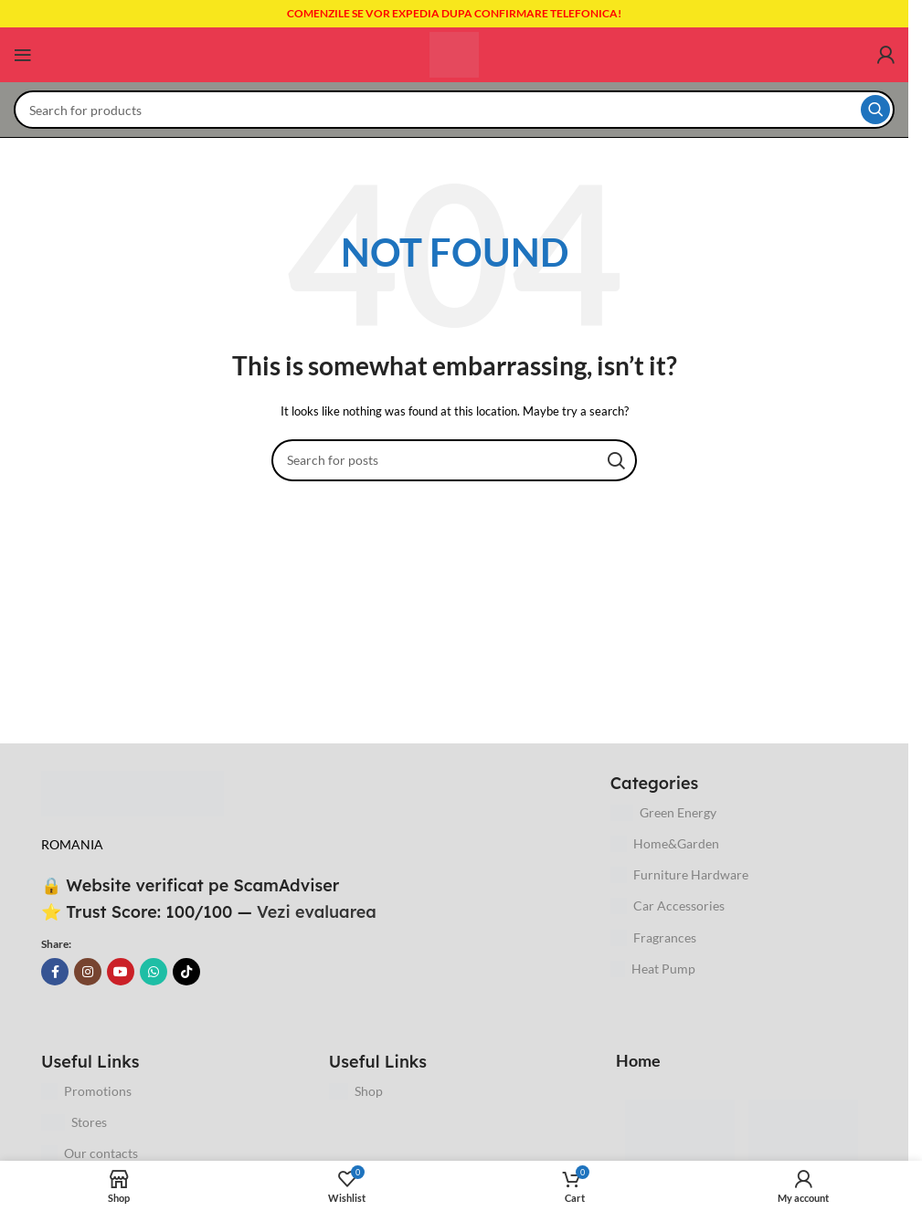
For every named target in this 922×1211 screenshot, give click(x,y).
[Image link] (132, 792)
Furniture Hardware (679, 875)
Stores (74, 1122)
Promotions (86, 1091)
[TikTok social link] (186, 971)
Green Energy (663, 813)
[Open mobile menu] (23, 55)
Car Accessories (667, 906)
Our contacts (89, 1153)
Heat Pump (653, 969)
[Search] (454, 109)
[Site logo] (454, 53)
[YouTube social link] (120, 971)
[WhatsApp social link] (153, 971)
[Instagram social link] (87, 971)
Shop (356, 1091)
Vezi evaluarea (316, 911)
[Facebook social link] (55, 971)
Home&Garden (664, 844)
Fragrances (653, 938)
